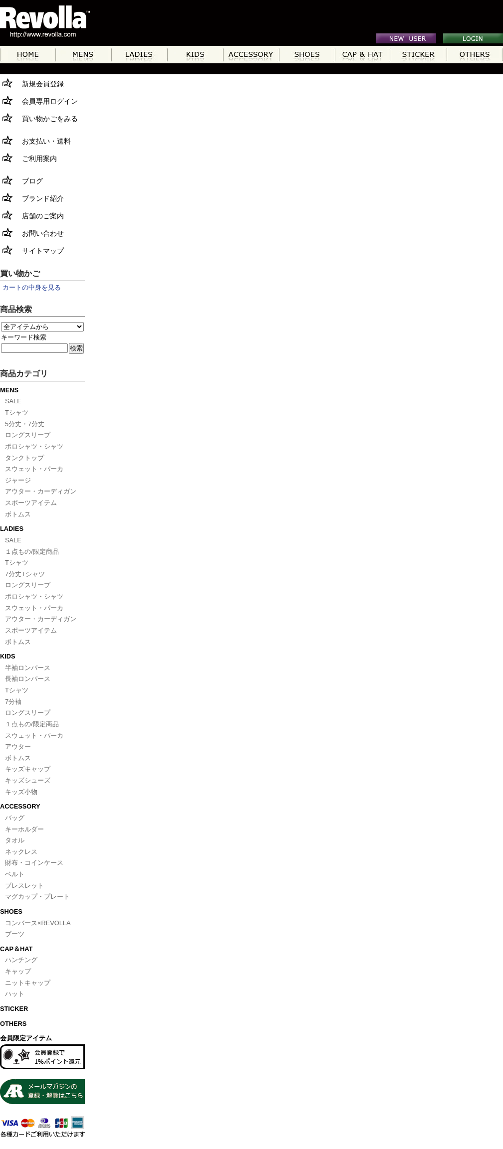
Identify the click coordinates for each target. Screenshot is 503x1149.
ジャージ (18, 480)
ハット (14, 993)
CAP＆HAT (16, 949)
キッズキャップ (27, 769)
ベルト (14, 874)
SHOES (11, 911)
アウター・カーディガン (40, 491)
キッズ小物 (21, 792)
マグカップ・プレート (37, 896)
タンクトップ (24, 458)
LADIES (11, 528)
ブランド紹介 (32, 197)
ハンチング (21, 960)
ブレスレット (24, 885)
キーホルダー (24, 829)
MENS (9, 390)
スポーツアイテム (31, 502)
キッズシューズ (27, 780)
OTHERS (13, 1023)
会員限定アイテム (26, 1038)
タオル (14, 840)
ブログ (21, 180)
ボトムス (18, 514)
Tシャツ (16, 412)
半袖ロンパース (27, 667)
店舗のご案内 (32, 215)
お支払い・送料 (35, 140)
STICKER (14, 1008)
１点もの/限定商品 (32, 551)
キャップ (18, 971)
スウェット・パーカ (34, 469)
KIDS (7, 656)
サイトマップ (32, 250)
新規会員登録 (32, 83)
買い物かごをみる (39, 118)
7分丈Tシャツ (25, 574)
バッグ (14, 817)
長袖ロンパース (27, 678)
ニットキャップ (27, 982)
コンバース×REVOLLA (38, 923)
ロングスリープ (27, 435)
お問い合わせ (32, 232)
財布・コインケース (34, 862)
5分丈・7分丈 (24, 424)
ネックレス (21, 851)
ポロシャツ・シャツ (34, 446)
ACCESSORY (20, 806)
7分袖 (13, 701)
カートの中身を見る (31, 287)
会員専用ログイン (39, 100)
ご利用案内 (28, 157)
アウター (18, 746)
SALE (13, 401)
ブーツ (14, 934)
